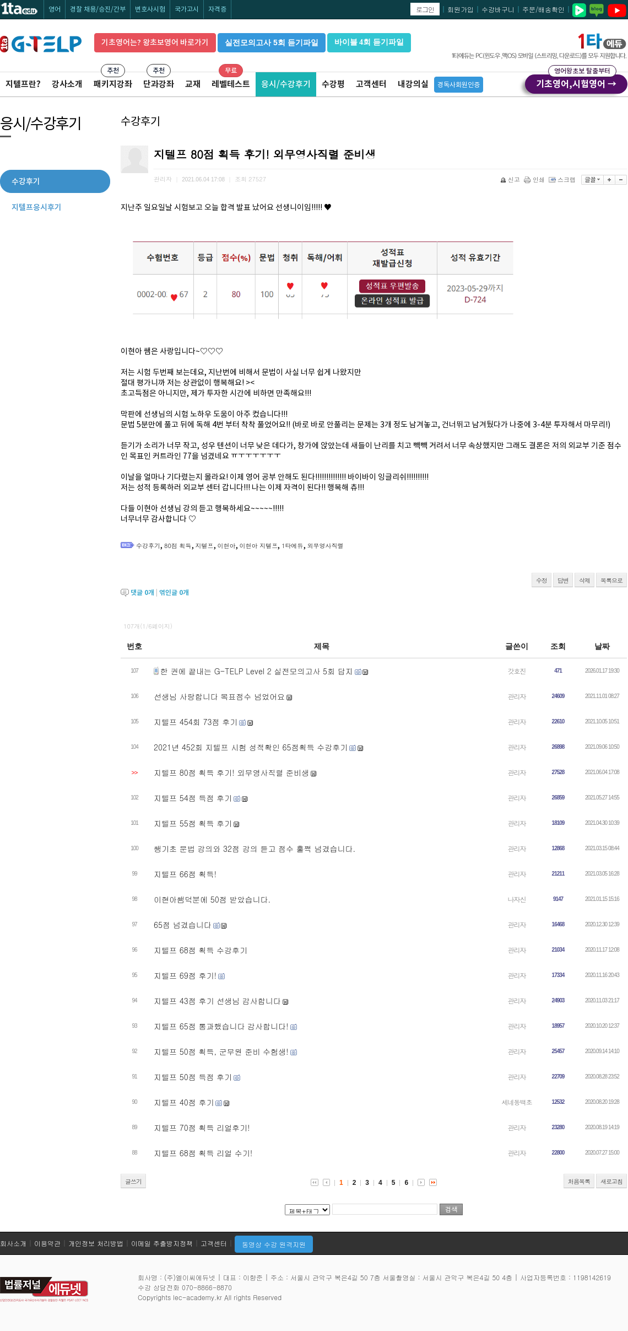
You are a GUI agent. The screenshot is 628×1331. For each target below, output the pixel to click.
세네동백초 (517, 1102)
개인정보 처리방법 (95, 1243)
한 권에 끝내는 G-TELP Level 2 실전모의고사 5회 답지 (256, 671)
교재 (193, 84)
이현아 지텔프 (259, 545)
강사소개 (67, 84)
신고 (511, 179)
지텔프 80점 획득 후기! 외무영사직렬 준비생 (231, 772)
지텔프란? (23, 84)
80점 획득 (178, 545)
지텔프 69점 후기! (185, 975)
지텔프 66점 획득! (185, 873)
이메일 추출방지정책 (162, 1243)
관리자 (517, 696)
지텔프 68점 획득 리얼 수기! (203, 1152)
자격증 (217, 9)
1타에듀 (292, 545)
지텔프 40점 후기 (184, 1102)
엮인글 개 (174, 592)
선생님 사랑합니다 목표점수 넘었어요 (219, 696)
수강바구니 (498, 9)
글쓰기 (133, 1181)
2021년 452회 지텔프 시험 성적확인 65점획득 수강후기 (251, 747)
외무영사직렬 (325, 545)
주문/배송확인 (543, 9)
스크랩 (563, 179)
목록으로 (611, 580)
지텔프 (205, 545)
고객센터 (371, 84)
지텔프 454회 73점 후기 (195, 721)
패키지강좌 (113, 84)
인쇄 (535, 179)
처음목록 (579, 1181)
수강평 (333, 84)
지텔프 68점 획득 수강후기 (200, 950)
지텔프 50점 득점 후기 (193, 1076)
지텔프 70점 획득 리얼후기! (202, 1127)
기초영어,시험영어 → (576, 82)
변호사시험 (150, 9)
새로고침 (611, 1181)
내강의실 (413, 84)
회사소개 (13, 1243)
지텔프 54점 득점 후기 (193, 797)
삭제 (584, 580)
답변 (563, 580)
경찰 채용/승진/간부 (98, 9)
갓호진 (517, 670)
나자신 (517, 899)
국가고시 (187, 9)
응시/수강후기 (286, 84)
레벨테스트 (231, 84)
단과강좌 (158, 84)
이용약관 (47, 1243)
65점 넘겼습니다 (183, 924)
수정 (541, 580)
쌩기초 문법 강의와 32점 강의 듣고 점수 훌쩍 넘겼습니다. (254, 848)
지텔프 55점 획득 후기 (193, 823)
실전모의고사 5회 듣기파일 (271, 42)
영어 (54, 9)
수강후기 (148, 545)
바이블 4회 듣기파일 (369, 42)
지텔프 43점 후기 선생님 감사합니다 (217, 1000)
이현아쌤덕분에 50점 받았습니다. (212, 899)
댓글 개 (142, 592)
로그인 (425, 9)
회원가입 (460, 9)
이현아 (227, 545)
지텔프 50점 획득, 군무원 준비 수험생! (221, 1051)
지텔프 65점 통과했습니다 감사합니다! (221, 1026)
